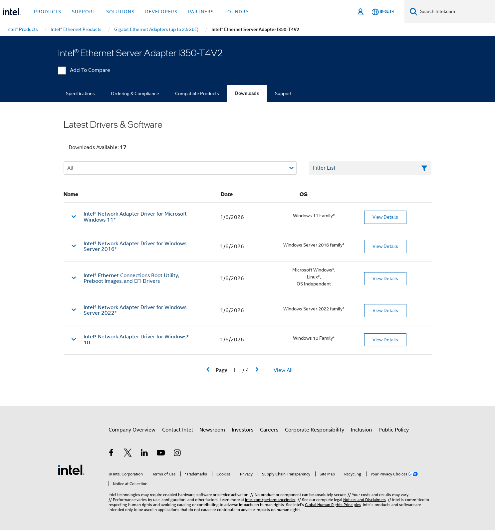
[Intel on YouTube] (160, 454)
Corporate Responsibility (314, 430)
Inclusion (361, 430)
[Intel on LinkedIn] (144, 454)
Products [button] (47, 12)
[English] (382, 11)
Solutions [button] (120, 12)
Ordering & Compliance (135, 93)
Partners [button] (201, 12)
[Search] (413, 11)
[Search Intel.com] (456, 11)
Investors (242, 430)
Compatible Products (197, 93)
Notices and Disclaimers (364, 499)
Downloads (247, 93)
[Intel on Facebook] (111, 454)
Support (283, 93)
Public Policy (393, 430)
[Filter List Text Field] (370, 168)
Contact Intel (177, 430)
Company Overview (132, 430)
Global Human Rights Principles (333, 504)
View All (283, 370)
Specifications (80, 93)
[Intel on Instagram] (177, 454)
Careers (269, 430)
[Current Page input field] (234, 370)
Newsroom (212, 430)
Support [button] (84, 12)
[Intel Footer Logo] (71, 469)
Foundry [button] (236, 12)
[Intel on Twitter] (127, 454)
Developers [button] (161, 12)
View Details (385, 217)
